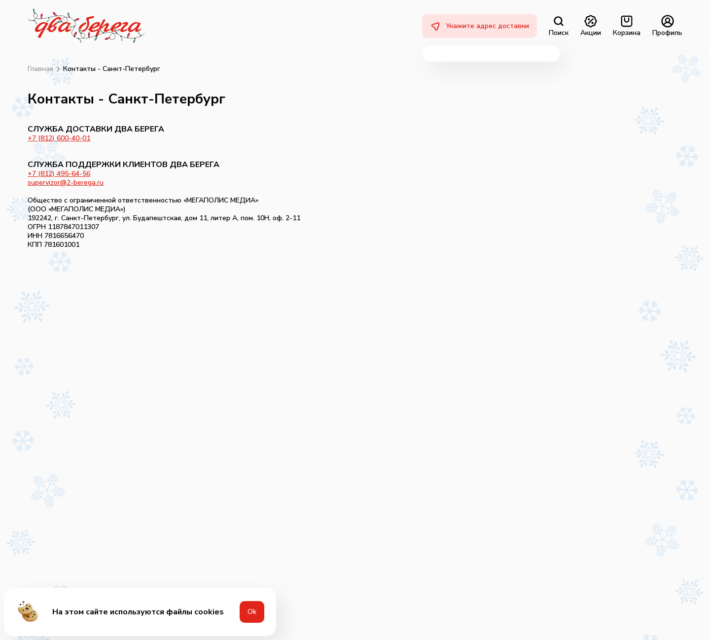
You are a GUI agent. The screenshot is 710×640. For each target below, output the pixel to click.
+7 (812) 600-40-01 (59, 138)
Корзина (626, 26)
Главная (40, 69)
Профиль (667, 26)
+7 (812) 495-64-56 (59, 173)
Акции (590, 26)
